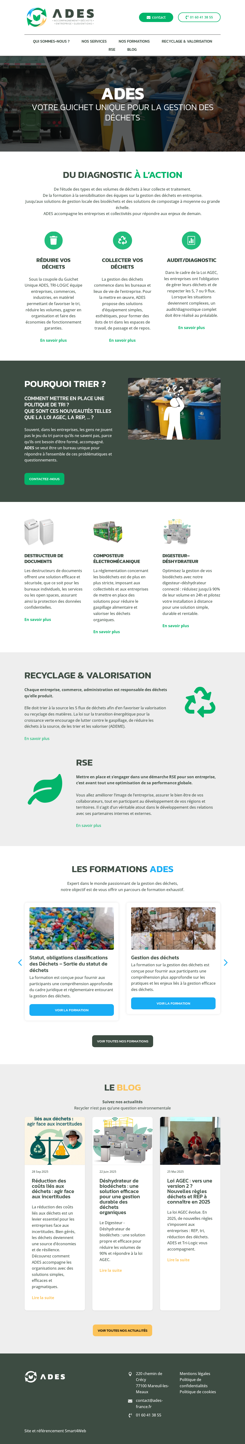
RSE (112, 50)
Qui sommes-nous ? (51, 42)
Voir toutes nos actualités (122, 1330)
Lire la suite (43, 1297)
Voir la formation (72, 1010)
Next (224, 962)
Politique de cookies (198, 1391)
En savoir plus (53, 340)
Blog (132, 50)
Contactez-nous (44, 479)
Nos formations (134, 42)
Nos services (94, 42)
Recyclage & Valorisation (187, 42)
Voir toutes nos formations (122, 1041)
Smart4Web (75, 1430)
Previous (20, 962)
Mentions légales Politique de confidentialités (195, 1379)
